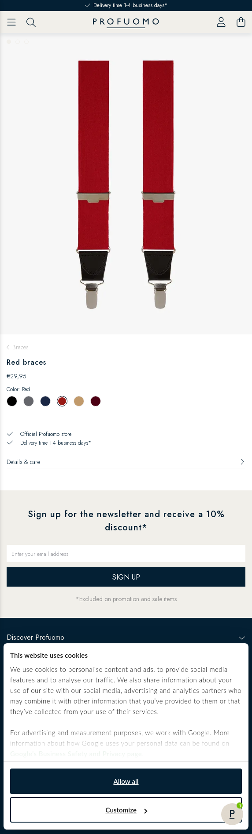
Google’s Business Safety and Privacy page (76, 754)
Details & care (126, 461)
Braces (20, 347)
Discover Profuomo (126, 637)
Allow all (125, 781)
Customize (126, 810)
